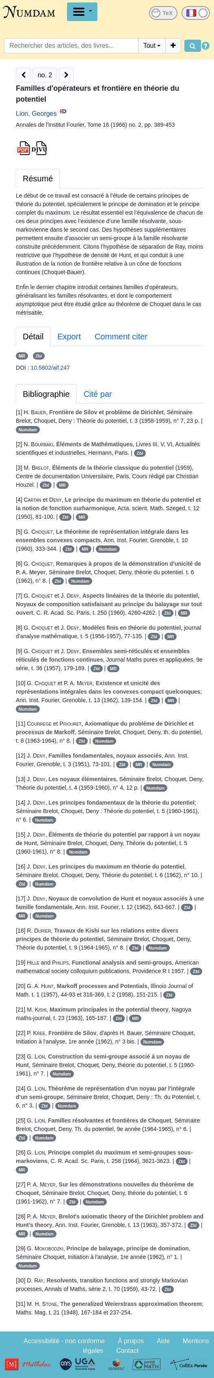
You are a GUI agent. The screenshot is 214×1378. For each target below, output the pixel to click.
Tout (149, 45)
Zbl (38, 356)
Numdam (28, 429)
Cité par (98, 394)
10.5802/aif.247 (50, 367)
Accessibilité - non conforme (64, 1341)
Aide (163, 1341)
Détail (33, 336)
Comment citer (121, 336)
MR (22, 356)
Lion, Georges (36, 113)
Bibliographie (46, 394)
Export (69, 336)
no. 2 (45, 75)
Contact (127, 1350)
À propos (131, 1341)
